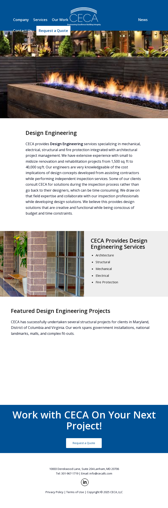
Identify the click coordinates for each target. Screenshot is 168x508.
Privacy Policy (54, 492)
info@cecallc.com (100, 473)
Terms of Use (75, 492)
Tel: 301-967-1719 (67, 473)
